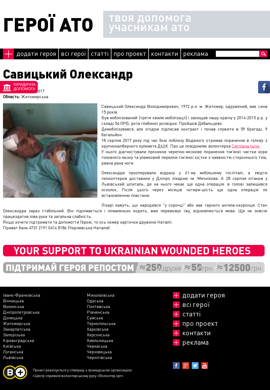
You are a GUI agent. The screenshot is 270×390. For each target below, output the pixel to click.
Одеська (95, 300)
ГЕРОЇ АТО (48, 24)
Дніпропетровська (21, 312)
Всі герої (73, 53)
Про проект (130, 53)
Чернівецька (99, 351)
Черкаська (97, 346)
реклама (195, 53)
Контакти (164, 53)
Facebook (176, 365)
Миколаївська (100, 295)
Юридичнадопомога (24, 86)
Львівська (13, 357)
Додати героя (36, 53)
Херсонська (98, 334)
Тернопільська (101, 323)
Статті (100, 53)
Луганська (13, 351)
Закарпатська (16, 329)
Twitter (195, 365)
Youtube (204, 365)
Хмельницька (100, 340)
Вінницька (13, 300)
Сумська (95, 317)
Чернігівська (99, 357)
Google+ (185, 365)
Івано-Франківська (21, 295)
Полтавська (98, 306)
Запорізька (14, 334)
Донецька (12, 317)
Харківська (97, 329)
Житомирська (16, 323)
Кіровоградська (18, 340)
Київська (12, 346)
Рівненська (98, 312)
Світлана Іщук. (246, 146)
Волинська (13, 306)
